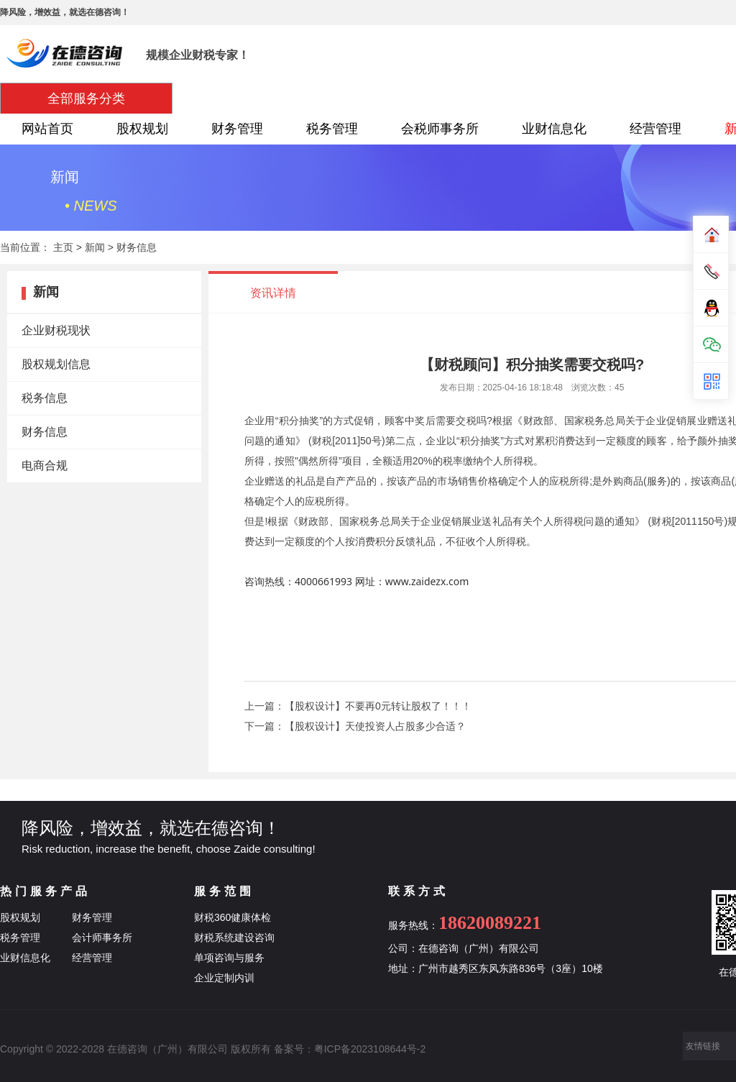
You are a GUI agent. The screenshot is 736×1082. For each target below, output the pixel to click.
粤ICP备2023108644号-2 (370, 1049)
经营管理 (655, 129)
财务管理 (237, 129)
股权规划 (142, 129)
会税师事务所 (440, 129)
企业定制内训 (224, 978)
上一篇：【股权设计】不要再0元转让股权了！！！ (358, 706)
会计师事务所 (102, 937)
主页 (63, 247)
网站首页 (47, 129)
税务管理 (332, 129)
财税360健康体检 (232, 917)
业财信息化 (554, 129)
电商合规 (45, 465)
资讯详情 (273, 293)
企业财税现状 (56, 330)
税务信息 (45, 398)
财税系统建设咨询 (234, 937)
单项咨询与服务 (229, 957)
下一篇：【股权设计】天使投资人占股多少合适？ (355, 726)
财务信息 (136, 247)
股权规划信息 (56, 364)
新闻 (95, 247)
